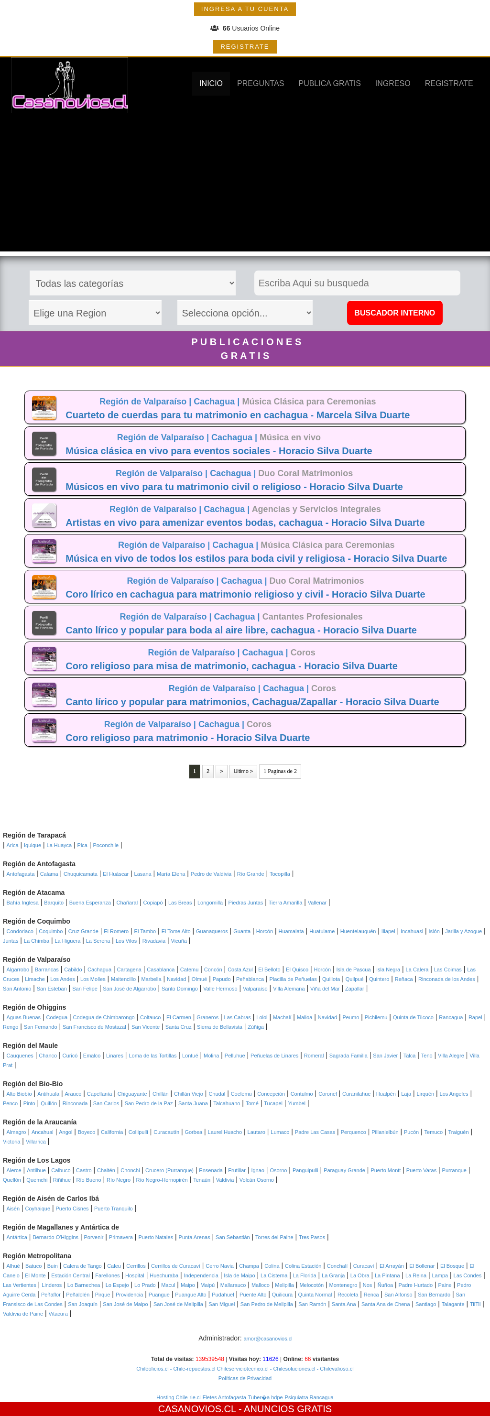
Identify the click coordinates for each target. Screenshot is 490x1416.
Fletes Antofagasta (224, 1397)
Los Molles (93, 979)
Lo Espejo (117, 1285)
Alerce (14, 1170)
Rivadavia (153, 941)
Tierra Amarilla (286, 902)
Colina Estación (303, 1266)
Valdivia (225, 1180)
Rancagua (451, 1017)
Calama (49, 874)
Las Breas (180, 902)
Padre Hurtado (416, 1285)
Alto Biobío (19, 1094)
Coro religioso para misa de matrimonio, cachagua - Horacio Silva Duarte (231, 666)
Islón (434, 931)
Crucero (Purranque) (169, 1170)
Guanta (241, 931)
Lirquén (425, 1094)
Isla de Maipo (239, 1275)
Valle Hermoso (220, 988)
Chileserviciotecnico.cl (241, 1369)
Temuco (434, 1132)
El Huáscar (116, 874)
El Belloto (269, 969)
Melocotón (311, 1285)
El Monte (35, 1275)
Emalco (92, 1055)
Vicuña (179, 941)
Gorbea (193, 1132)
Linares (114, 1055)
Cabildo (73, 969)
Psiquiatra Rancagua (309, 1397)
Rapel (475, 1017)
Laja (406, 1094)
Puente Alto (253, 1294)
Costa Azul (240, 969)
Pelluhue (235, 1055)
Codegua (57, 1017)
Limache (35, 979)
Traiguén (458, 1132)
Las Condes (468, 1275)
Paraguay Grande (344, 1170)
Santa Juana (193, 1103)
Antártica (17, 1237)
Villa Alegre (451, 1055)
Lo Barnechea (83, 1285)
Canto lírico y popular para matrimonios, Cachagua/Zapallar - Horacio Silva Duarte (252, 702)
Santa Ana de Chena (385, 1304)
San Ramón (312, 1304)
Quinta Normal (315, 1294)
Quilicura (282, 1294)
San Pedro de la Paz (149, 1103)
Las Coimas (448, 969)
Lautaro (256, 1132)
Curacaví (363, 1266)
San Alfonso (398, 1294)
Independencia (201, 1275)
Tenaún (201, 1180)
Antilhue (36, 1170)
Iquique (32, 845)
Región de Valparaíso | (146, 401)
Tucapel (273, 1103)
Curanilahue (356, 1094)
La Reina (415, 1275)
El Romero (116, 931)
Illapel (388, 931)
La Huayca (59, 845)
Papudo (222, 979)
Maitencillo (123, 979)
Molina (211, 1055)
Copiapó (153, 902)
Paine (445, 1285)
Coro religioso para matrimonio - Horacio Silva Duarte (187, 737)
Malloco (260, 1285)
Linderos (52, 1285)
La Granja (333, 1275)
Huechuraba (164, 1275)
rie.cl (195, 1397)
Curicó (70, 1055)
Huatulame (322, 931)
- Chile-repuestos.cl (192, 1369)
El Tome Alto (176, 931)
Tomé (252, 1103)
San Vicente (145, 1027)
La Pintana (387, 1275)
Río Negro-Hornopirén (162, 1180)
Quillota (331, 979)
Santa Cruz (178, 1027)
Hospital (134, 1275)
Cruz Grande (83, 931)
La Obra (360, 1275)
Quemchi (36, 1180)
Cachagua (99, 969)
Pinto (29, 1103)
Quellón (12, 1180)
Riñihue (62, 1180)
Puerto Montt (385, 1170)
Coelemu (241, 1094)
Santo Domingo (180, 988)
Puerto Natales (155, 1237)
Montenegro (343, 1285)
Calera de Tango (82, 1266)
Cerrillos (135, 1266)
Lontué (190, 1055)
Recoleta (348, 1294)
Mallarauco (233, 1285)
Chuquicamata (81, 874)
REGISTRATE (244, 46)
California (112, 1132)
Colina (271, 1266)
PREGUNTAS (260, 83)
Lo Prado (145, 1285)
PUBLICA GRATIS (329, 83)
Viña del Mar (325, 988)
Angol (65, 1132)
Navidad (176, 979)
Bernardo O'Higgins (55, 1237)
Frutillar (237, 1170)
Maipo (188, 1285)
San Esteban (52, 988)
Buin (52, 1266)
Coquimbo (51, 931)
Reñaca (404, 979)
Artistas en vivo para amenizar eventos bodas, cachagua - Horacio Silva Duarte (245, 522)
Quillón (49, 1103)
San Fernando (40, 1027)
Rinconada (75, 1103)
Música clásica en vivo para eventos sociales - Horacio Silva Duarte (218, 451)
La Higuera (67, 941)
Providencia (129, 1294)
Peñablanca (250, 979)
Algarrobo (18, 969)
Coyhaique (37, 1208)
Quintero (379, 979)
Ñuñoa (385, 1285)
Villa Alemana (289, 988)
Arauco (73, 1094)
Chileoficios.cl (152, 1369)
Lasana (143, 874)
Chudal (216, 1094)
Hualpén (386, 1094)
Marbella (151, 979)
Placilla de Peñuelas (293, 979)
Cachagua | (218, 401)
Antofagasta (21, 874)
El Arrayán (392, 1266)
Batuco (33, 1266)
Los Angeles (454, 1094)
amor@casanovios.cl (267, 1338)
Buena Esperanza (90, 902)
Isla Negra (388, 969)
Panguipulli (305, 1170)
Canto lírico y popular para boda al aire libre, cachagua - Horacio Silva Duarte (241, 630)
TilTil (475, 1304)
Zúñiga (256, 1027)
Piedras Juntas (246, 902)
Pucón (411, 1132)
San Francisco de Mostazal (94, 1027)
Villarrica (36, 1141)
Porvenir (93, 1237)
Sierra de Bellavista (219, 1027)
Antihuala (48, 1094)
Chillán (160, 1094)
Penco (10, 1103)
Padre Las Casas (315, 1132)
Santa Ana (344, 1304)
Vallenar (317, 902)
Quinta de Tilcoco (413, 1017)
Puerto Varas (421, 1170)
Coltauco (150, 1017)
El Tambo (145, 931)
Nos (367, 1285)
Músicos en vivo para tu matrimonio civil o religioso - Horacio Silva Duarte (234, 486)
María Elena (171, 874)
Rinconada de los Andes (446, 979)
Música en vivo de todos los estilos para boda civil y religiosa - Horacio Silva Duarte (256, 558)
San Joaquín (83, 1304)
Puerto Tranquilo (113, 1208)
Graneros (207, 1017)
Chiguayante (132, 1094)
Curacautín (166, 1132)
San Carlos (106, 1103)
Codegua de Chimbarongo (104, 1017)
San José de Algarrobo (129, 988)
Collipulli (138, 1132)
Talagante (453, 1304)
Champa (249, 1266)
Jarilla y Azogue (463, 931)
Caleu (114, 1266)
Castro (83, 1170)
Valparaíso (255, 988)
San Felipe (85, 988)
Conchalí (337, 1266)
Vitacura (58, 1314)
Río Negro (119, 1180)
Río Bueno (88, 1180)
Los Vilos (126, 941)
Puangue (159, 1294)
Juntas (10, 941)
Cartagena (129, 969)
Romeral (314, 1055)
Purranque (454, 1170)
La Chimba (36, 941)
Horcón (264, 931)
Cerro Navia (220, 1266)
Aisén (13, 1208)
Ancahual (43, 1132)
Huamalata (291, 931)
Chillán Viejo (188, 1094)
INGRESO (393, 83)
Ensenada (211, 1170)
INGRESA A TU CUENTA (245, 8)
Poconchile (106, 845)
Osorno (278, 1170)
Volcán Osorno (257, 1180)
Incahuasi (412, 931)
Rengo (10, 1027)
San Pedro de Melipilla (266, 1304)
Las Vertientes (19, 1285)
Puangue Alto (190, 1294)
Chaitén (106, 1170)
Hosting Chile (171, 1397)
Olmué (199, 979)
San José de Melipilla (178, 1304)
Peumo (351, 1017)
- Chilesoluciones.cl (292, 1369)
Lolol (261, 1017)
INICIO (211, 83)
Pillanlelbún (384, 1132)
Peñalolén (77, 1294)
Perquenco (353, 1132)
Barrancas (47, 969)
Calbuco (60, 1170)
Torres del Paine (274, 1237)
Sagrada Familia (348, 1055)
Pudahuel (223, 1294)
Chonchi (130, 1170)
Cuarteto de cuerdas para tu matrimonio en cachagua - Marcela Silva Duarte (237, 415)
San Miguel (221, 1304)
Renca (371, 1294)
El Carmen (178, 1017)
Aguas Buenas (24, 1017)
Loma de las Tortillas (152, 1055)
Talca (409, 1055)
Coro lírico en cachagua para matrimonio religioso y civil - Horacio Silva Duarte (245, 594)
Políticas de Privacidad (245, 1378)
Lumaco (280, 1132)
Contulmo (302, 1094)
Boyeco (87, 1132)
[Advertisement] (245, 184)
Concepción (271, 1094)
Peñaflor (51, 1294)
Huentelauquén (358, 931)
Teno (427, 1055)
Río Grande (250, 874)
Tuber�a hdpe (265, 1397)
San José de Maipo (125, 1304)
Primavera (121, 1237)
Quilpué (355, 979)
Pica (82, 845)
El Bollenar (422, 1266)
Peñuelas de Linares (274, 1055)
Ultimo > (243, 771)
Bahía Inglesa (23, 902)
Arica (13, 845)
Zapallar (354, 988)
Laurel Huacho (225, 1132)
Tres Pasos (312, 1237)
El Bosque (452, 1266)
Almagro (16, 1132)
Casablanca (160, 969)
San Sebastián (233, 1237)
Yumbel (296, 1103)
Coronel (327, 1094)
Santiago (425, 1304)
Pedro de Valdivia (211, 874)
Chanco (48, 1055)
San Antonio (17, 988)
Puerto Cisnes (72, 1208)
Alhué (13, 1266)
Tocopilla (280, 874)
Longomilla (210, 902)
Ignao (257, 1170)
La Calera (417, 969)
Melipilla (284, 1285)
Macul (168, 1285)
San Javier (385, 1055)
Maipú (207, 1285)
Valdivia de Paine (23, 1314)
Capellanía (99, 1094)
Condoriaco (20, 931)
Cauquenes (20, 1055)
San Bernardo (434, 1294)
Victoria (11, 1141)
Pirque (102, 1294)
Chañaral (127, 902)
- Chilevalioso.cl (335, 1369)
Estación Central (70, 1275)
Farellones (107, 1275)
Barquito (54, 902)
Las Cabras (237, 1017)
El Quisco (297, 969)
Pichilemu (376, 1017)
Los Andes (62, 979)
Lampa (440, 1275)
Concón (213, 969)
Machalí (282, 1017)
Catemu (189, 969)
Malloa (304, 1017)
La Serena (98, 941)
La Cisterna (274, 1275)
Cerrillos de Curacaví (175, 1266)
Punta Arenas (194, 1237)
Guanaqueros (212, 931)
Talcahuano (226, 1103)
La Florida (304, 1275)
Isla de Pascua (353, 969)
